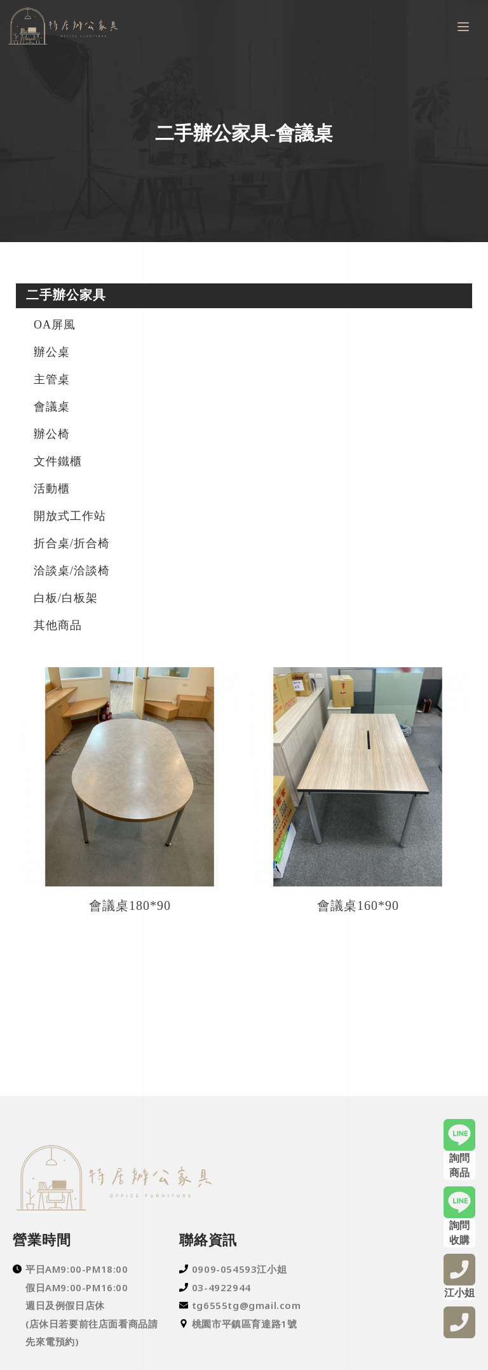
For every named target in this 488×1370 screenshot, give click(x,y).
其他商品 (58, 625)
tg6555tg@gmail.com (240, 1305)
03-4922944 (215, 1287)
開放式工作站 (70, 516)
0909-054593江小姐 (233, 1269)
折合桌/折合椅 (72, 543)
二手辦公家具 (66, 295)
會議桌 (52, 406)
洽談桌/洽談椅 (72, 570)
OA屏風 (55, 324)
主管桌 (52, 379)
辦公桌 (52, 352)
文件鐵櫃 (58, 461)
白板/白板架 (66, 598)
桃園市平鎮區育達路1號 (238, 1323)
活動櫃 (52, 488)
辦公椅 (52, 434)
